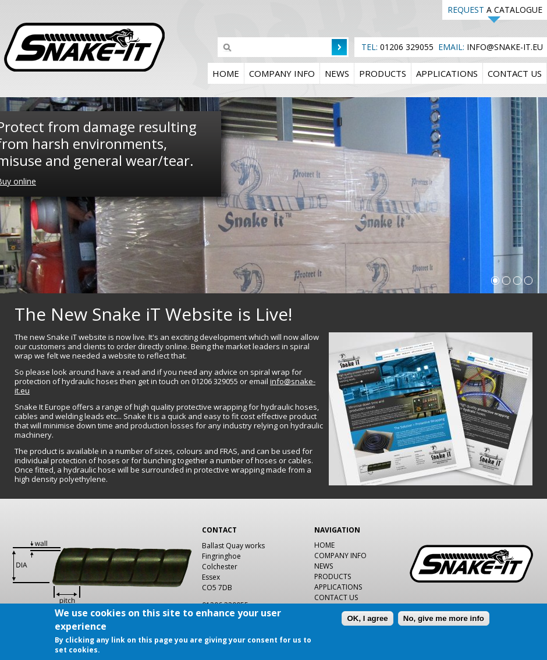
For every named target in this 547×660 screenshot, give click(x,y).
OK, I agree (367, 620)
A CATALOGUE (494, 9)
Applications (447, 73)
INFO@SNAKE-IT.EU (505, 46)
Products (382, 73)
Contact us (515, 73)
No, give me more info (443, 620)
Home (225, 73)
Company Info (282, 73)
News (337, 73)
